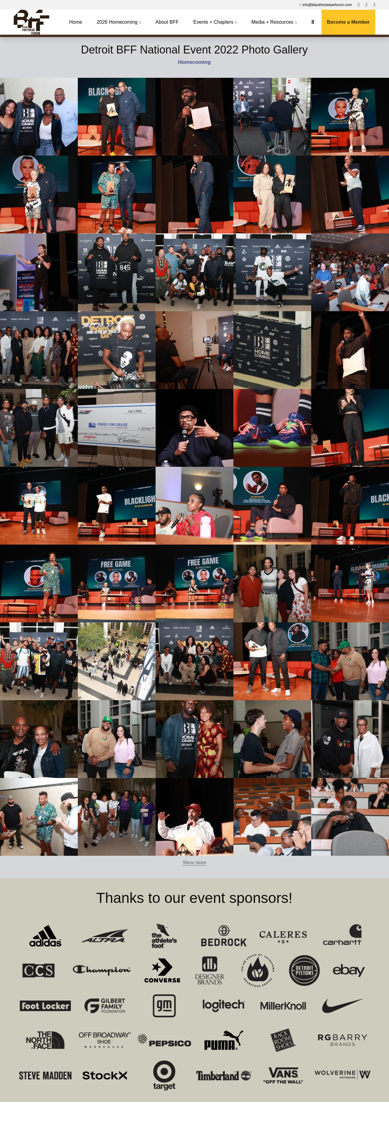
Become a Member (348, 22)
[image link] (31, 21)
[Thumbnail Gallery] (39, 117)
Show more (194, 862)
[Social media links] (359, 4)
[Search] (313, 22)
